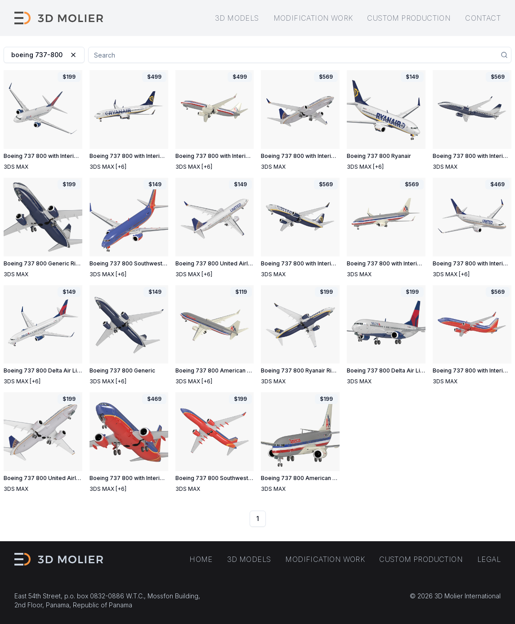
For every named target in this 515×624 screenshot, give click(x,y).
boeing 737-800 (44, 54)
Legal (489, 559)
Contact (483, 17)
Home (201, 559)
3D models (237, 17)
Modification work (313, 17)
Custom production (409, 17)
